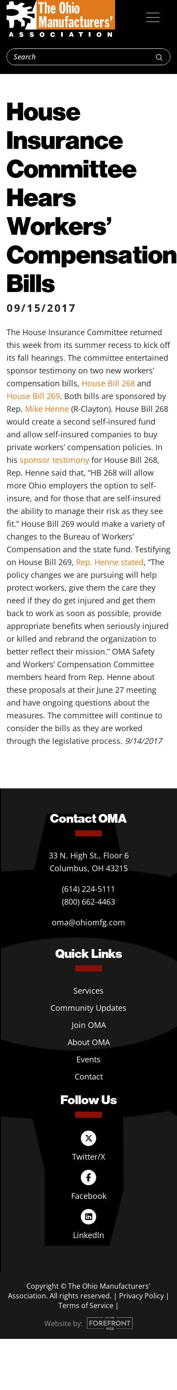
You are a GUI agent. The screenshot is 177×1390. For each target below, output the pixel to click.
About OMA (89, 1042)
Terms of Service (85, 1305)
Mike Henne (47, 408)
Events (88, 1059)
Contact (89, 1076)
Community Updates (88, 1007)
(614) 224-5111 (88, 889)
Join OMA (89, 1025)
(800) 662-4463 (88, 901)
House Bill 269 (33, 396)
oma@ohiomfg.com (88, 922)
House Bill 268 (108, 383)
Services (88, 990)
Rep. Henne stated (110, 562)
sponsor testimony (54, 460)
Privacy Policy (141, 1296)
